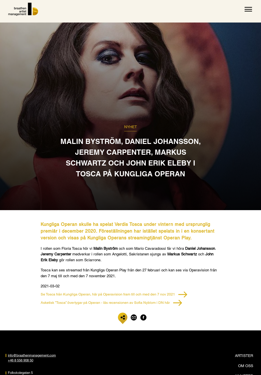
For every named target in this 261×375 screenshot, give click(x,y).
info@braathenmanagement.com (32, 355)
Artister (244, 355)
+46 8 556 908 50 (20, 360)
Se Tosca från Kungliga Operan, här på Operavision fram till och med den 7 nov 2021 (114, 294)
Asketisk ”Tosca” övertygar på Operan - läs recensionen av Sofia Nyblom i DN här (111, 303)
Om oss (245, 366)
